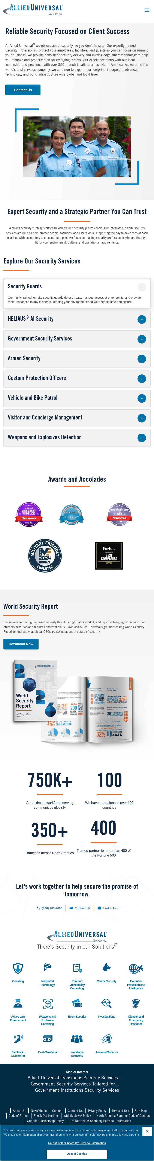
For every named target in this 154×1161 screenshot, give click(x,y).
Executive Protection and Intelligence (136, 975)
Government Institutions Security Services (77, 1090)
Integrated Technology (47, 974)
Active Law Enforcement (18, 1009)
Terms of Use (120, 1111)
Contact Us (23, 90)
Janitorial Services (106, 1043)
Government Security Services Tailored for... (75, 1084)
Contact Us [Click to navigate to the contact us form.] (82, 908)
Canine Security (106, 972)
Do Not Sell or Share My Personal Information (101, 1121)
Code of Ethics (18, 1116)
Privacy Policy (97, 1111)
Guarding (18, 972)
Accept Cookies (77, 1154)
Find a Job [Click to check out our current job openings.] (110, 908)
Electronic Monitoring (18, 1045)
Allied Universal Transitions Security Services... (75, 1078)
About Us (19, 1111)
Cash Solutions (47, 1043)
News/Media (39, 1111)
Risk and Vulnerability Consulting (76, 975)
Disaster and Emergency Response (136, 1011)
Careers (57, 1111)
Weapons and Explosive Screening (47, 1011)
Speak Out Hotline (46, 1116)
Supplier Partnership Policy (45, 1121)
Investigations (106, 1007)
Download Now (21, 644)
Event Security (76, 1007)
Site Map (141, 1111)
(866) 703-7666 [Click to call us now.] (52, 908)
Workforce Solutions (76, 1045)
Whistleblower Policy (77, 1116)
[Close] (147, 1131)
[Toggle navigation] (147, 10)
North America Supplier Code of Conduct (123, 1116)
